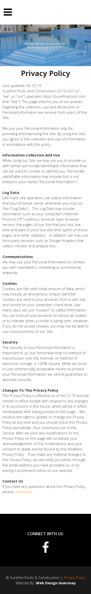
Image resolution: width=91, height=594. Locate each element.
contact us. (24, 491)
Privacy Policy (74, 577)
